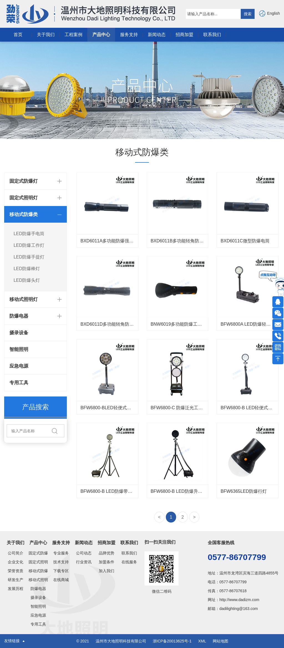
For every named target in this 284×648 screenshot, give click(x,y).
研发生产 (15, 579)
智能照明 (18, 349)
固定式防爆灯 (38, 553)
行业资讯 (84, 562)
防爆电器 (38, 588)
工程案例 (73, 34)
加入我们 (106, 571)
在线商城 (61, 579)
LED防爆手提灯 (29, 257)
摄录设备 (18, 332)
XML (202, 641)
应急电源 (18, 366)
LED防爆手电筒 (29, 233)
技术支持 (61, 562)
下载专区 (61, 571)
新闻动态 (157, 34)
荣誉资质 (15, 571)
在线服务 (129, 562)
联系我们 (212, 34)
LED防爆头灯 (27, 280)
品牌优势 (106, 553)
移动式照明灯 (38, 579)
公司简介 (15, 553)
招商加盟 (184, 34)
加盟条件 (106, 562)
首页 (18, 34)
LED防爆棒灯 (27, 268)
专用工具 (18, 382)
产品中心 (101, 34)
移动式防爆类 (38, 571)
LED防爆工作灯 (29, 245)
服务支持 (129, 34)
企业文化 (15, 562)
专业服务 (61, 553)
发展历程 (15, 588)
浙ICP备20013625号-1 (173, 641)
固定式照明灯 (38, 562)
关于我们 (46, 34)
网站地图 (220, 641)
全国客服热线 (221, 542)
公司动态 (84, 553)
